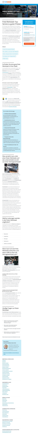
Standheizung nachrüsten (6, 423)
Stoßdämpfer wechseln (6, 373)
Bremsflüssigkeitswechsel (6, 368)
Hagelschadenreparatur (6, 390)
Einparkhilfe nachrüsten (6, 425)
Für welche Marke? (27, 33)
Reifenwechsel (4, 400)
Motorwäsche (4, 414)
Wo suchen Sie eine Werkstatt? (29, 27)
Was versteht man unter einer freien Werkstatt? (10, 51)
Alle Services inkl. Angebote (6, 379)
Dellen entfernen (5, 391)
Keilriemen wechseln (5, 372)
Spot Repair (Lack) (5, 394)
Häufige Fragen (5, 58)
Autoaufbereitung (5, 416)
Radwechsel (4, 398)
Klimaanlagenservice (5, 365)
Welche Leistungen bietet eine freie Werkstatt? (10, 53)
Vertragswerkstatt (5, 72)
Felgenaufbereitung (5, 412)
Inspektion (4, 360)
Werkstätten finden (29, 43)
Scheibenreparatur (5, 386)
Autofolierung (4, 426)
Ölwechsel (4, 361)
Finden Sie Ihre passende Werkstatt (8, 49)
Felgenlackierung (5, 405)
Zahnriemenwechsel (5, 364)
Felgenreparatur (4, 404)
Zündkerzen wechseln (5, 375)
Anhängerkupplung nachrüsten (7, 421)
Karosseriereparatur (5, 383)
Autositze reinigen (5, 415)
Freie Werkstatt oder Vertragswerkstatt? (9, 56)
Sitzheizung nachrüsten (6, 422)
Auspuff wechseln (5, 376)
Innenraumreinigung (5, 411)
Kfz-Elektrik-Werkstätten (13, 106)
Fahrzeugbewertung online (6, 432)
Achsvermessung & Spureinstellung (8, 402)
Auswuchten (4, 401)
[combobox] (29, 29)
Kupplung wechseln (5, 369)
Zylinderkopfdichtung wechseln (7, 371)
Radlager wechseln (5, 367)
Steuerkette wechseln (5, 377)
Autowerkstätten (10, 87)
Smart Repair (4, 387)
